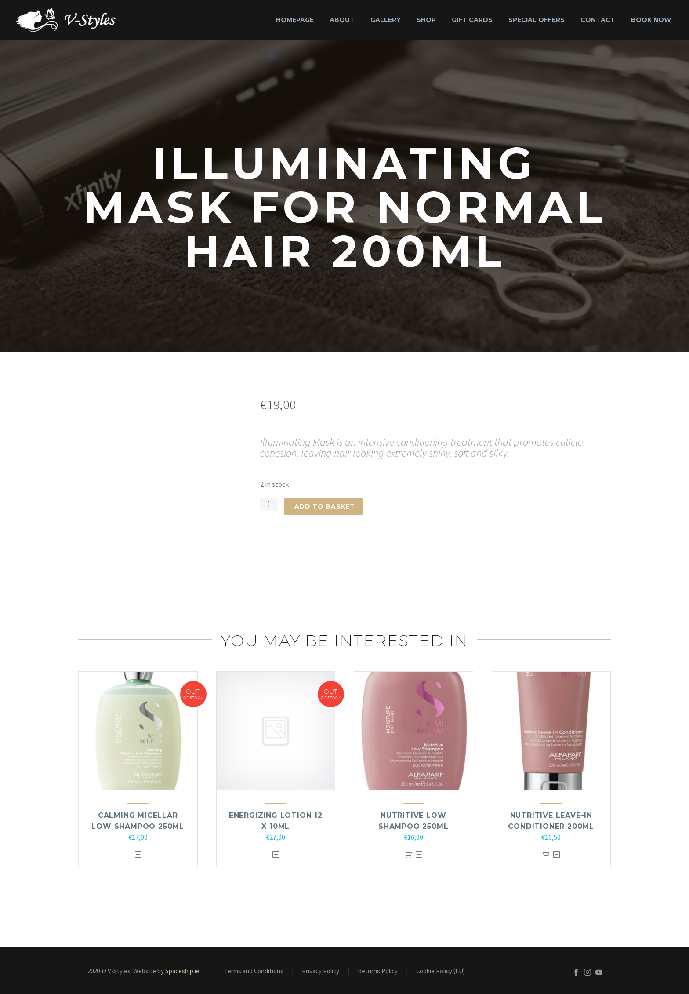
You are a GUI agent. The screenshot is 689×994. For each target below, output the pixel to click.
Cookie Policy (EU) (440, 971)
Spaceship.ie (182, 971)
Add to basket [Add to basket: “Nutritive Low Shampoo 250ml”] (408, 854)
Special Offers (536, 20)
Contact (597, 20)
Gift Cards (472, 20)
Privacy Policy (320, 971)
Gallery (385, 20)
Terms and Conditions (253, 971)
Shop (426, 20)
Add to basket (324, 506)
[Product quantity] (269, 504)
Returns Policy (378, 971)
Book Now (651, 20)
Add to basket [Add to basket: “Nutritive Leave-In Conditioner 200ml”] (545, 854)
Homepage (295, 20)
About (342, 20)
